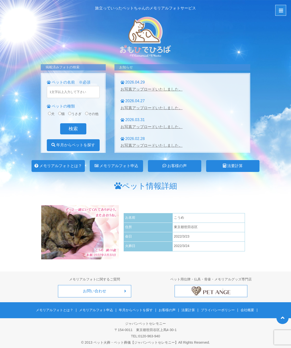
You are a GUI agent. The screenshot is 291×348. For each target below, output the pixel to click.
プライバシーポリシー (218, 310)
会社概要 (247, 310)
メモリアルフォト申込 (116, 166)
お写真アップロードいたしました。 (152, 89)
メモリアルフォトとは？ (58, 166)
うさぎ (74, 114)
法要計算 (233, 166)
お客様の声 (174, 166)
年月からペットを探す (73, 145)
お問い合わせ (94, 291)
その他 (91, 114)
